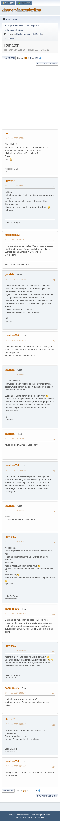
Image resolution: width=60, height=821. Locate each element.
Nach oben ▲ (46, 814)
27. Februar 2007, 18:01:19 (15, 614)
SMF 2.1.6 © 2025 (23, 818)
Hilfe (10, 814)
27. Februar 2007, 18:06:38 (15, 693)
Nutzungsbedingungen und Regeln (26, 814)
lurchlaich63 (12, 235)
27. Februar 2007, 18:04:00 (15, 651)
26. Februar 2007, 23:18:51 (15, 439)
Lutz (7, 133)
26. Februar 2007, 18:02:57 (15, 186)
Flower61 (10, 181)
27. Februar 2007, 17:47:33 (15, 542)
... (33, 58)
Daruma (26, 34)
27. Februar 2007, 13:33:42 (15, 511)
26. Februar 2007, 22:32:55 (15, 279)
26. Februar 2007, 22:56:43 (15, 375)
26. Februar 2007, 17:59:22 (15, 138)
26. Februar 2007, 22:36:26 (15, 340)
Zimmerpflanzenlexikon (21, 10)
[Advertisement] (30, 98)
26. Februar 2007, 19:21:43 (15, 240)
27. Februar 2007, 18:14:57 (15, 766)
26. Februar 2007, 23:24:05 (15, 470)
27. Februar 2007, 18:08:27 (15, 724)
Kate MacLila (36, 34)
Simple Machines (37, 818)
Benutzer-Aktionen (47, 64)
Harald (19, 34)
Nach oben (8, 790)
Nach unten (9, 58)
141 (36, 58)
